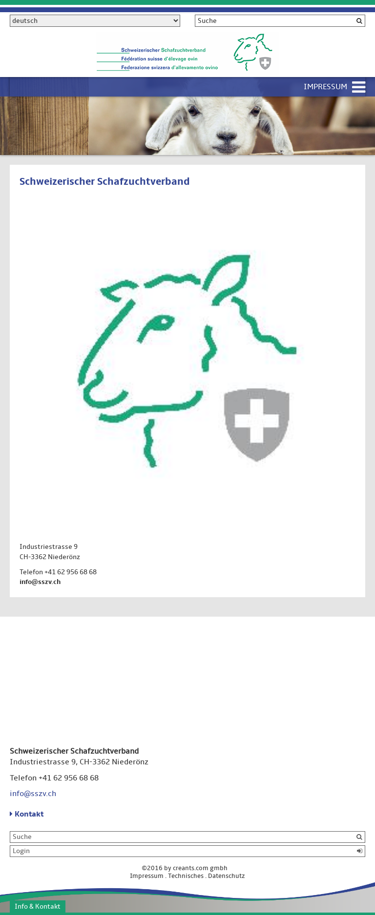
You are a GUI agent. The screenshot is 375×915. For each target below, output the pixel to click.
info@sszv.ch (40, 582)
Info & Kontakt (38, 906)
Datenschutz (226, 876)
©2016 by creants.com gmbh (187, 868)
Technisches (186, 876)
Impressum (325, 87)
